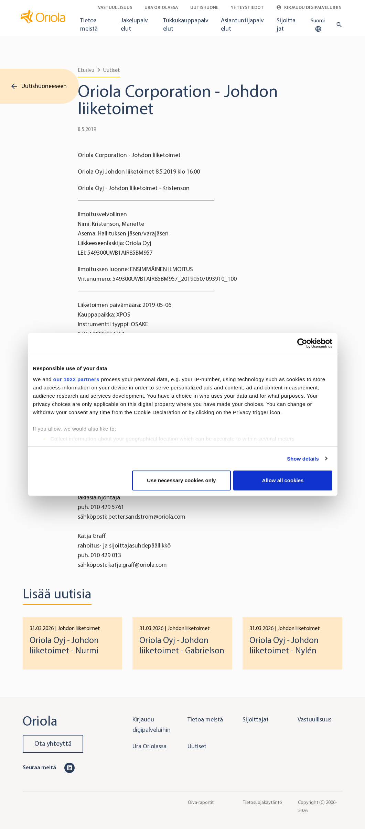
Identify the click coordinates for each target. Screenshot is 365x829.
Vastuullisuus (115, 7)
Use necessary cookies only (181, 480)
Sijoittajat (286, 24)
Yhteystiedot (247, 7)
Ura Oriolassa (161, 7)
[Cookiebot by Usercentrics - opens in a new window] (302, 343)
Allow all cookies (283, 480)
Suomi (318, 25)
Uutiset (111, 70)
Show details (303, 459)
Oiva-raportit (201, 802)
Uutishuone (204, 7)
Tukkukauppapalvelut (185, 24)
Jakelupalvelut (134, 24)
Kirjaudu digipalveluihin (309, 7)
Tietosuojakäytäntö (262, 802)
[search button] (337, 25)
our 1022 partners (76, 379)
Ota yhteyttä (53, 744)
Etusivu (86, 70)
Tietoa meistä (89, 24)
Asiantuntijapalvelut (242, 24)
